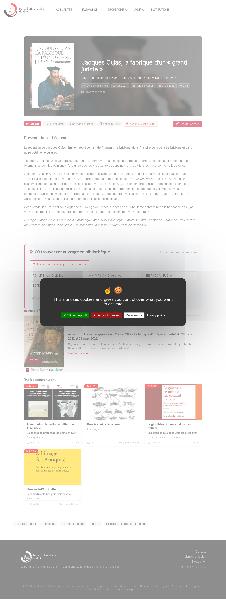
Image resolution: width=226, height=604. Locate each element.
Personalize (134, 315)
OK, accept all (75, 315)
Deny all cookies (106, 315)
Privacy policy (156, 315)
